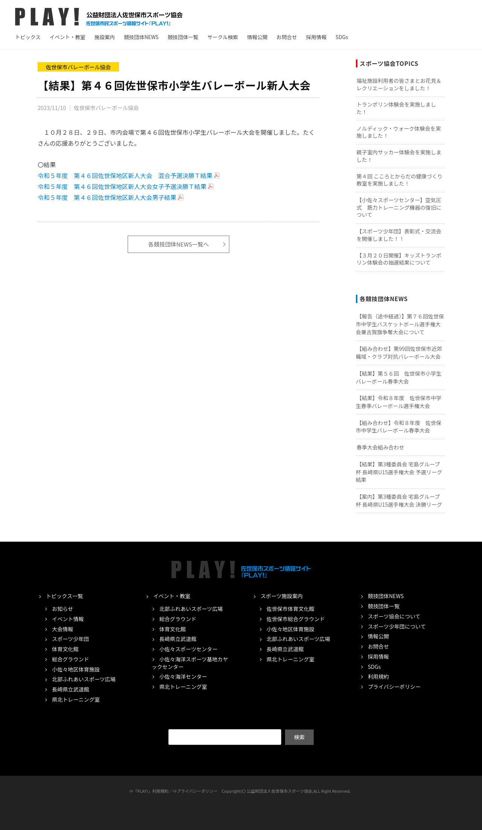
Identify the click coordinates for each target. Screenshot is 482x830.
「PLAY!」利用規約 (151, 791)
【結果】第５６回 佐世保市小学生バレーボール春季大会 (398, 377)
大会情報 (62, 629)
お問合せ (286, 37)
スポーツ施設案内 (282, 596)
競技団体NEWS (141, 37)
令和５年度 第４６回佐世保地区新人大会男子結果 (107, 197)
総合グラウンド (70, 659)
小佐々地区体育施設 (76, 669)
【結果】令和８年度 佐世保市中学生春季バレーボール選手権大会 (398, 402)
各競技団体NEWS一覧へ (178, 244)
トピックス (28, 37)
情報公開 (257, 37)
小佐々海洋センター (183, 676)
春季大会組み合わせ (380, 447)
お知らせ (62, 608)
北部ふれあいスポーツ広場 (84, 679)
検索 (299, 737)
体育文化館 (65, 649)
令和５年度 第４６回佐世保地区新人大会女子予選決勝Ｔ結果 (122, 186)
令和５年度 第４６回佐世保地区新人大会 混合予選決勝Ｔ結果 (125, 175)
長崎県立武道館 (70, 689)
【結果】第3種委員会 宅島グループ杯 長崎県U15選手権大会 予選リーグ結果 (399, 471)
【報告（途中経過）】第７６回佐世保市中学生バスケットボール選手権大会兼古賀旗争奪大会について (400, 323)
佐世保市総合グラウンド (296, 619)
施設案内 (105, 37)
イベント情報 (68, 619)
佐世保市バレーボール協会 (78, 67)
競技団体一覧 (183, 37)
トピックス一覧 (64, 596)
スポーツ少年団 (70, 639)
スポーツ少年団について (397, 626)
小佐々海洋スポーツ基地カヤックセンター (190, 662)
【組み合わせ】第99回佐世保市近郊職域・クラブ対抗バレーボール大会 (399, 352)
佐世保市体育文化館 (290, 608)
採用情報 (316, 37)
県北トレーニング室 (76, 699)
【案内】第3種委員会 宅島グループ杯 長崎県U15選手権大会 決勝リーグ (399, 500)
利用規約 (378, 676)
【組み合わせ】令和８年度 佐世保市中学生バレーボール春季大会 (398, 426)
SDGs (342, 37)
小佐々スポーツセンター (188, 649)
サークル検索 (222, 37)
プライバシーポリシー (394, 686)
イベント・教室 (67, 37)
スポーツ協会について (394, 616)
